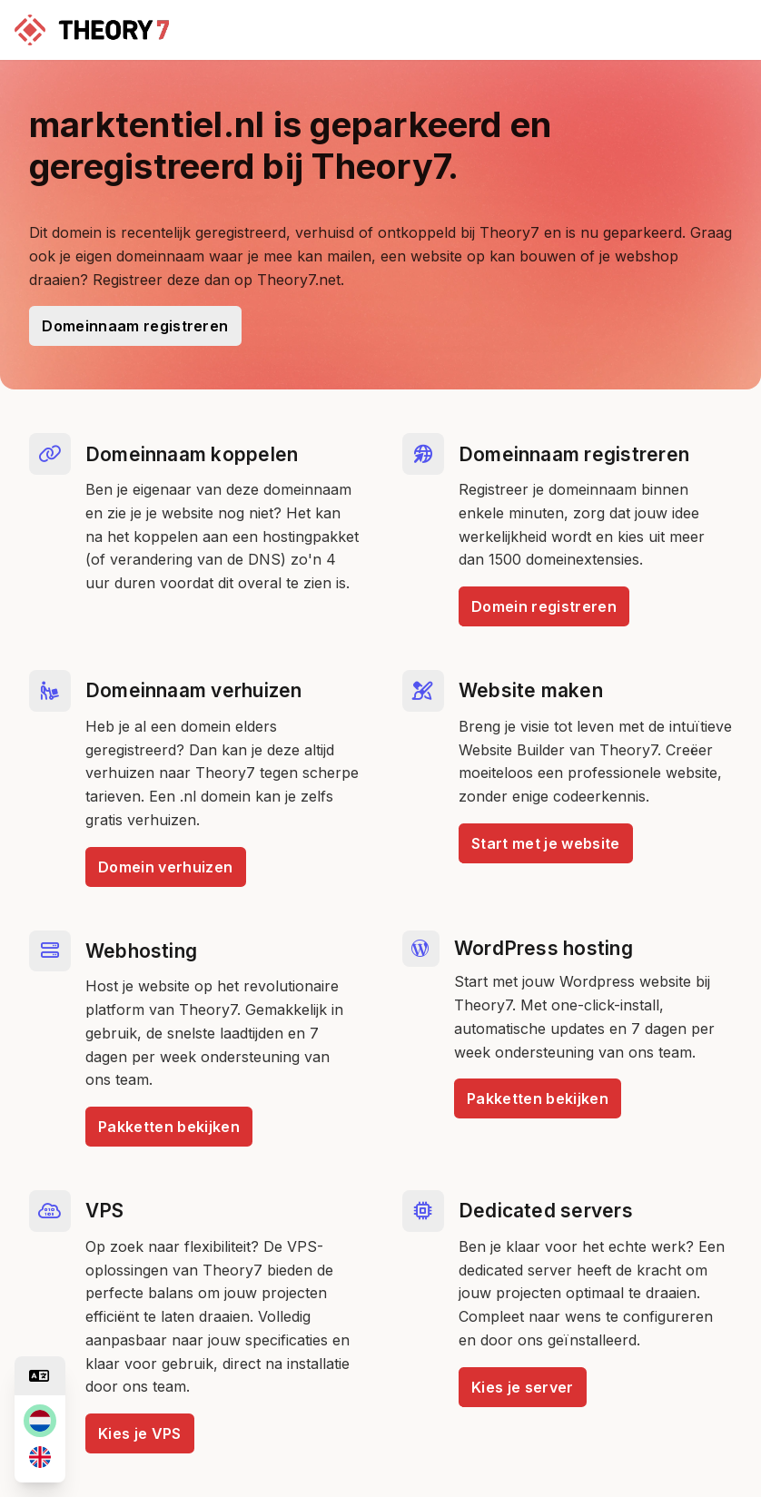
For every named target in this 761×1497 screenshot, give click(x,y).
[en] (40, 1457)
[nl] (40, 1421)
